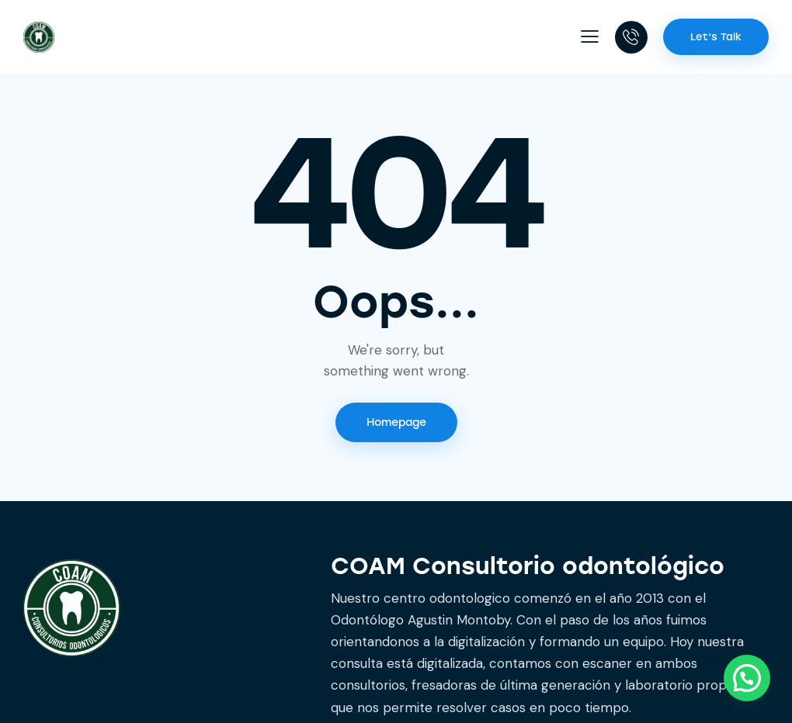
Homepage (396, 422)
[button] (590, 36)
